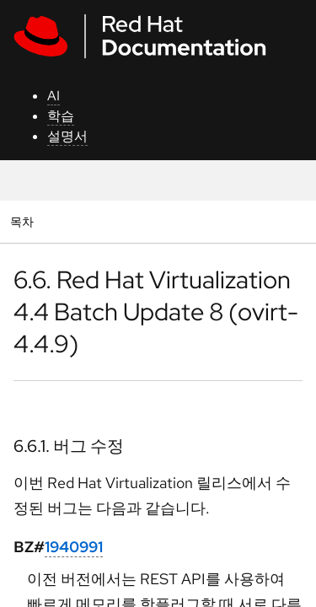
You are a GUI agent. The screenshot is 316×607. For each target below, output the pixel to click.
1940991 (74, 546)
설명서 (67, 136)
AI (53, 96)
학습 (60, 116)
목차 (24, 221)
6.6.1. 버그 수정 (68, 446)
